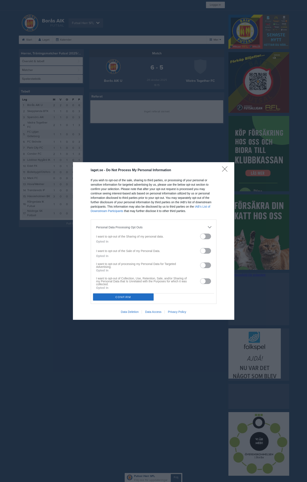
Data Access (153, 312)
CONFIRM (123, 297)
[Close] (226, 170)
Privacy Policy (177, 312)
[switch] (205, 236)
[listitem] (153, 227)
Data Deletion (130, 312)
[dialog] (153, 241)
